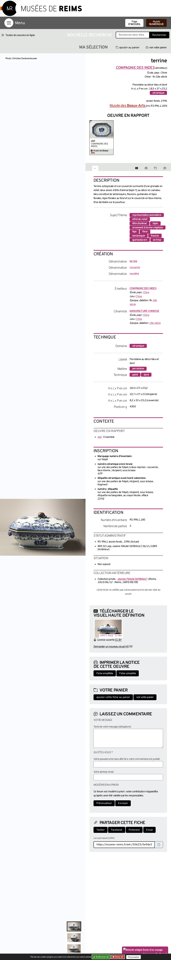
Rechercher (159, 35)
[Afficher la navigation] (8, 22)
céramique (158, 93)
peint (135, 374)
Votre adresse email (104, 772)
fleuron (155, 236)
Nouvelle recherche (89, 35)
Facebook (116, 830)
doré (146, 374)
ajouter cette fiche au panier (113, 697)
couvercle (135, 267)
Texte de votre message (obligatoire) (112, 726)
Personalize (134, 957)
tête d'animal (139, 223)
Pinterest (134, 830)
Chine (146, 292)
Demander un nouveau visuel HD (111, 646)
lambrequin (138, 236)
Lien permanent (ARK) (104, 838)
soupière (134, 273)
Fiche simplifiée (104, 673)
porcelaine (138, 368)
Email (149, 830)
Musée (156, 23)
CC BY (118, 640)
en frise (157, 240)
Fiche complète (127, 673)
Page (134, 23)
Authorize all (101, 957)
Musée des (128, 105)
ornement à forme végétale (147, 227)
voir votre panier (156, 47)
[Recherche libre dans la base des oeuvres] (132, 35)
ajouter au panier (127, 47)
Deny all (119, 957)
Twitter (100, 830)
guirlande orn (139, 240)
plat (93, 141)
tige (134, 231)
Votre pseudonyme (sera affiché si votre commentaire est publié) (127, 759)
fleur (145, 231)
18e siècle (155, 323)
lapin (155, 223)
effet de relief (139, 219)
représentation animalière (146, 215)
